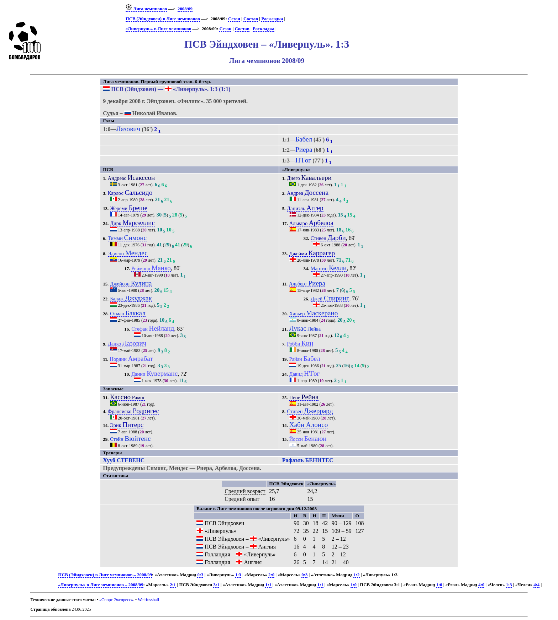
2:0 (271, 574)
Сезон (234, 18)
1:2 (356, 574)
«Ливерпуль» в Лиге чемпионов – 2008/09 (100, 584)
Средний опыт (242, 499)
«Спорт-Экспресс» (116, 599)
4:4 (536, 584)
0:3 (200, 574)
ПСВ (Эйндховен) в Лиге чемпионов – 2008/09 (105, 574)
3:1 (216, 584)
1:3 (238, 574)
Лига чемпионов (146, 8)
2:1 (173, 584)
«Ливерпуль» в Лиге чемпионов (158, 28)
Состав (250, 18)
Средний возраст (245, 491)
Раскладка (272, 18)
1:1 (268, 584)
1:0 (354, 584)
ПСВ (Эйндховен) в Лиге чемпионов (163, 18)
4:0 (481, 584)
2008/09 (185, 8)
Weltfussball (148, 599)
